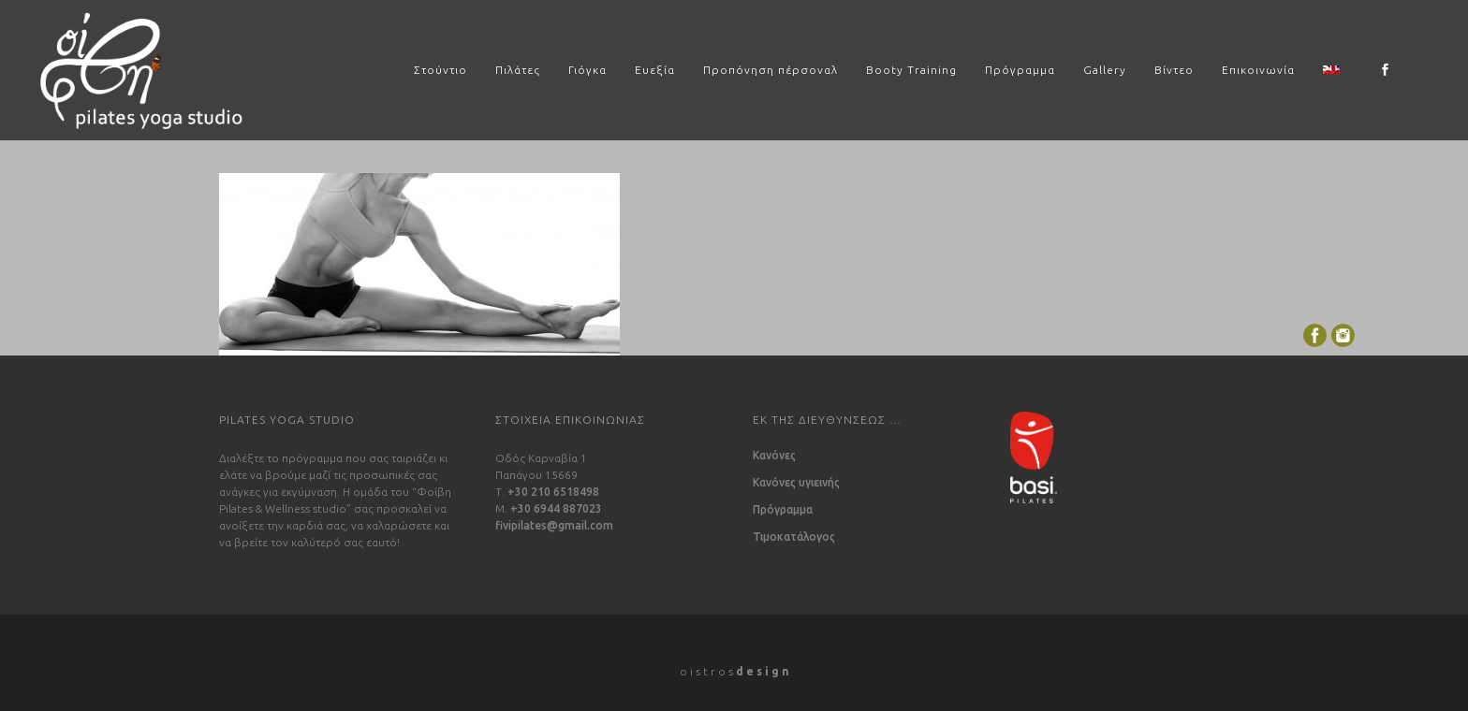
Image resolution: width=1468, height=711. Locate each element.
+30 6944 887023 (556, 508)
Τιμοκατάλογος (794, 537)
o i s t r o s (734, 671)
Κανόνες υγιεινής (796, 482)
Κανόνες (774, 455)
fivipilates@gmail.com (554, 525)
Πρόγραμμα (783, 509)
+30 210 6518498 (553, 492)
